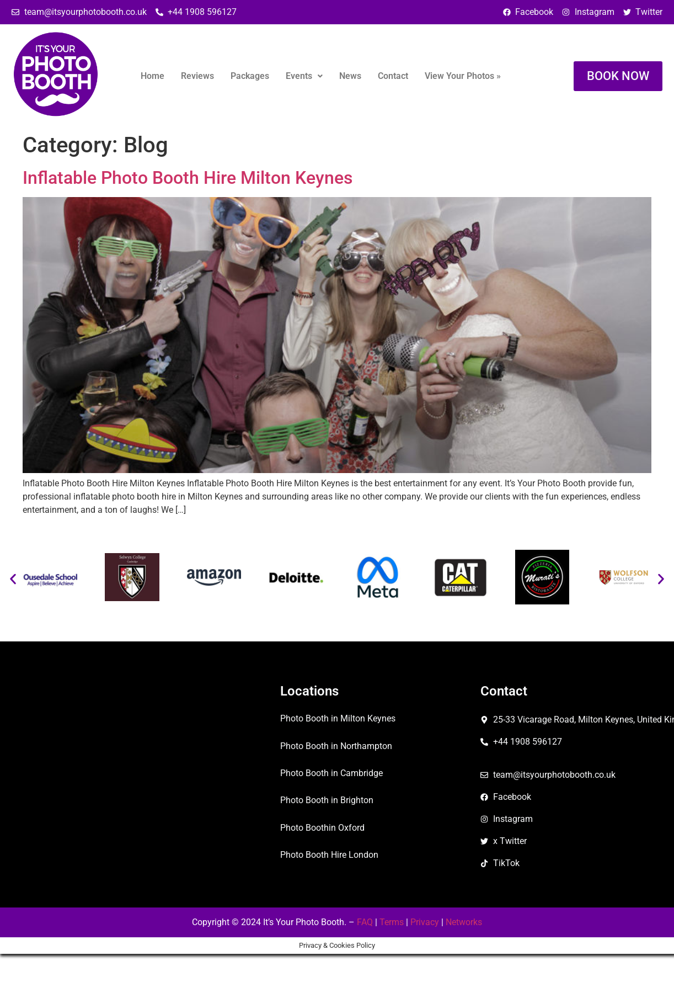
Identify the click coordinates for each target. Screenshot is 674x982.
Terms (391, 922)
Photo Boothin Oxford (322, 827)
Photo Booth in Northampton (336, 746)
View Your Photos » (463, 76)
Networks (464, 922)
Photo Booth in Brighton (326, 800)
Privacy (424, 922)
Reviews (197, 76)
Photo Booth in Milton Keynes (337, 718)
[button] (304, 76)
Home (152, 76)
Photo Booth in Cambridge (331, 773)
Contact (393, 76)
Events (304, 76)
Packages (250, 76)
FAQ (365, 922)
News (350, 76)
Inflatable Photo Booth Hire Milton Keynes (187, 177)
